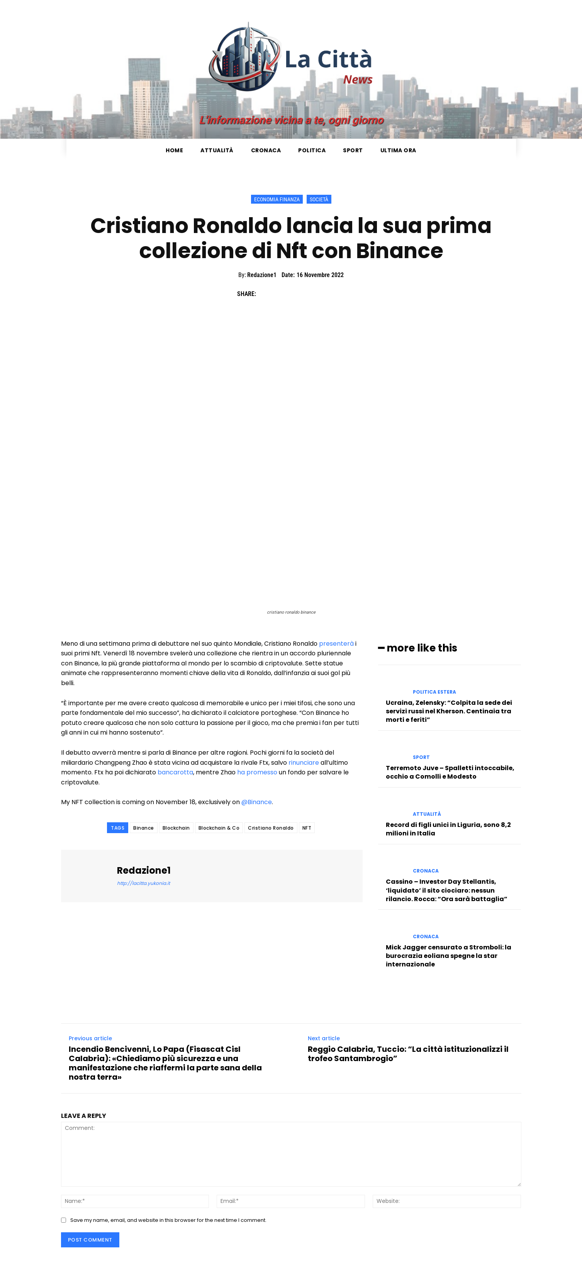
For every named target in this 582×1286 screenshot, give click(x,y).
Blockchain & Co (219, 828)
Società (319, 199)
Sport (421, 757)
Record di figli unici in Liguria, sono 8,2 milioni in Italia (448, 829)
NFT (307, 828)
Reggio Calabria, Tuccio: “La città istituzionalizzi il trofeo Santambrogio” (408, 1053)
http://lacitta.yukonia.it (143, 883)
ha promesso (257, 772)
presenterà (336, 643)
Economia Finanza (277, 199)
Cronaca (426, 871)
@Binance (256, 802)
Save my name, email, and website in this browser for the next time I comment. (168, 1220)
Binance (143, 828)
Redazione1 (262, 275)
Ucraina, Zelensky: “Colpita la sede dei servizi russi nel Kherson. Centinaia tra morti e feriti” (449, 711)
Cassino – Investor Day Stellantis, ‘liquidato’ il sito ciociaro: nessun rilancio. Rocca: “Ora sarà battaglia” (446, 890)
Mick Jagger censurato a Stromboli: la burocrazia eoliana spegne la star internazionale (448, 956)
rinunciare (303, 762)
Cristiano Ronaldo (271, 828)
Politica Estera (434, 692)
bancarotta (175, 772)
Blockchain (176, 828)
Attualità (427, 814)
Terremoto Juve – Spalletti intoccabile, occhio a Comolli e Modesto (450, 772)
